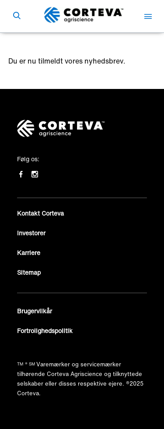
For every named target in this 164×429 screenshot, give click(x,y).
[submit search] (16, 16)
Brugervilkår (34, 311)
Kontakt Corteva (40, 213)
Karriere (28, 252)
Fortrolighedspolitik (45, 330)
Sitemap (29, 272)
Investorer (31, 233)
